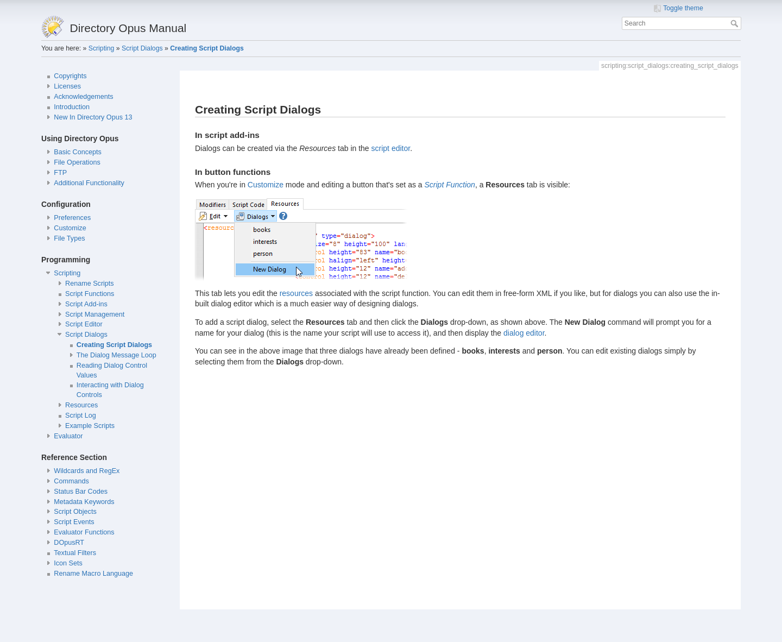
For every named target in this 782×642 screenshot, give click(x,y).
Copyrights (70, 76)
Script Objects (75, 511)
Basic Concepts (78, 152)
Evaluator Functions (84, 532)
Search (735, 23)
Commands (71, 481)
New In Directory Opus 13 (93, 117)
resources (296, 293)
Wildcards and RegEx (86, 471)
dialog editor (524, 333)
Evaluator (68, 436)
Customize (70, 228)
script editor (391, 148)
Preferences (72, 218)
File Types (69, 238)
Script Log (80, 415)
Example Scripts (90, 426)
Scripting (102, 48)
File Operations (77, 162)
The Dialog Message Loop (116, 355)
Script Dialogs (142, 48)
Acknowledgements (83, 96)
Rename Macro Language (93, 573)
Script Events (74, 522)
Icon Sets (68, 563)
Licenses (67, 86)
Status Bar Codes (81, 491)
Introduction (72, 107)
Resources (81, 405)
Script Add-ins (86, 304)
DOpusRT (69, 542)
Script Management (94, 314)
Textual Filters (75, 553)
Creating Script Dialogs (206, 48)
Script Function (450, 184)
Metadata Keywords (84, 502)
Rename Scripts (89, 283)
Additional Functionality (89, 183)
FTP (60, 173)
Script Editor (84, 324)
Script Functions (89, 294)
